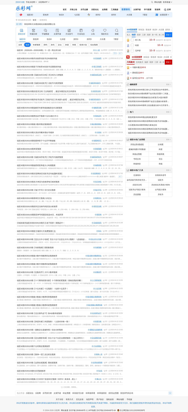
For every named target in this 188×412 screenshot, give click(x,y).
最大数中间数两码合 (93, 256)
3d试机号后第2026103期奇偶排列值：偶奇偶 (32, 61)
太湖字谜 (137, 9)
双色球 (45, 15)
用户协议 (100, 399)
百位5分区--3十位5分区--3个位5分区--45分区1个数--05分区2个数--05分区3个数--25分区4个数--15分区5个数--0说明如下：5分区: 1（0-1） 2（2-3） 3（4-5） (70, 374)
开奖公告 (73, 9)
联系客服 (166, 2)
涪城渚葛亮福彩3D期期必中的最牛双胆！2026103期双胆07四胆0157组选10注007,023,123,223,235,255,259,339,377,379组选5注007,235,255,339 (68, 226)
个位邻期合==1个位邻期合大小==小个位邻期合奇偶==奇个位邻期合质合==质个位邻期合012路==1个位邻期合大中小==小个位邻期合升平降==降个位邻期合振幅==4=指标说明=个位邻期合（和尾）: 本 (70, 349)
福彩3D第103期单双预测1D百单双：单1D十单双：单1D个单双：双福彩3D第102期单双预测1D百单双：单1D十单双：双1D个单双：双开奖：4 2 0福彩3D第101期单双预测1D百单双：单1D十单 (70, 152)
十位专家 (97, 288)
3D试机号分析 (78, 393)
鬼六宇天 (97, 190)
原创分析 (21, 31)
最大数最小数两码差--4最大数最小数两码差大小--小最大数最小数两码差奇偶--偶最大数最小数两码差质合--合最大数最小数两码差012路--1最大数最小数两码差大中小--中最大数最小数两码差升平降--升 (70, 308)
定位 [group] (60, 45)
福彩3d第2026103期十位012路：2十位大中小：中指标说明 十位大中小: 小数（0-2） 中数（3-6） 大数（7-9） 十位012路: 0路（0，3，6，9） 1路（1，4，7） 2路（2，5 (70, 119)
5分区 (99, 371)
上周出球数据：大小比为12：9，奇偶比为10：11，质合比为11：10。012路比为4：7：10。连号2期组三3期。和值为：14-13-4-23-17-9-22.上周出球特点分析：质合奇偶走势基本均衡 (64, 53)
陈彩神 (98, 215)
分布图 (160, 144)
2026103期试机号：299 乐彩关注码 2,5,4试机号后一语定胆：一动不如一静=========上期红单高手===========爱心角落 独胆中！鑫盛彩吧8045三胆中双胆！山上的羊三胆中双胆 (67, 176)
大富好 (98, 132)
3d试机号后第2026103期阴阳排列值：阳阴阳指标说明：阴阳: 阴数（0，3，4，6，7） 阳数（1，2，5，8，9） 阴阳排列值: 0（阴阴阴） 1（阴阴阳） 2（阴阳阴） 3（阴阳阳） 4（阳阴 (70, 70)
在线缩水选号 (160, 175)
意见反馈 (79, 399)
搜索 (117, 31)
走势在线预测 (96, 362)
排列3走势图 (113, 393)
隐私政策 (110, 399)
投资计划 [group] (83, 45)
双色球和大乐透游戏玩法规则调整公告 (39, 24)
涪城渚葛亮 (96, 223)
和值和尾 (160, 154)
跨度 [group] (67, 45)
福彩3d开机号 (95, 157)
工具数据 (114, 9)
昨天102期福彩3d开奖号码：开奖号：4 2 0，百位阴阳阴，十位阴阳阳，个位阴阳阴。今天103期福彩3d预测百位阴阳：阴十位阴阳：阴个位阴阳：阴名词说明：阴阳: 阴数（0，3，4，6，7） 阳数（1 (70, 341)
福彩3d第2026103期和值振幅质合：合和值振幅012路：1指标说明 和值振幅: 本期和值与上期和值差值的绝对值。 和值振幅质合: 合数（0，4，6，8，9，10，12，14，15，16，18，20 (70, 111)
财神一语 (98, 354)
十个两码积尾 (95, 280)
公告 (93, 31)
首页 (64, 9)
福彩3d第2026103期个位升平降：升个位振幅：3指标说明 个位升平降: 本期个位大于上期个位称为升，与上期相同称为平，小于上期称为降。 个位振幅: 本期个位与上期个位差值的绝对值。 (70, 144)
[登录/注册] (20, 2)
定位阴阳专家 (95, 338)
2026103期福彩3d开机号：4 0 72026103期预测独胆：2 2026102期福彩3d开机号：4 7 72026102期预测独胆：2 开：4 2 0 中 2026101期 (64, 160)
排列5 (113, 15)
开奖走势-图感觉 (137, 144)
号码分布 (137, 159)
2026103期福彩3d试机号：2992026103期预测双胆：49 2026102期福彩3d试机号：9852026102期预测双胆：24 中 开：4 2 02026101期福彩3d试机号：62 (70, 86)
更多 (168, 84)
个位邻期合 (96, 346)
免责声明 (89, 399)
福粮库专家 (96, 108)
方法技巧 (69, 31)
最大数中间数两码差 (93, 264)
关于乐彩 (59, 399)
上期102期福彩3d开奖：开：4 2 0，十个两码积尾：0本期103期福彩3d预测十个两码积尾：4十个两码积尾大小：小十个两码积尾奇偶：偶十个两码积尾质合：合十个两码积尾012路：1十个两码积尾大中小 (70, 283)
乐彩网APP (43, 2)
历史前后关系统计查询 (160, 185)
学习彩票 (147, 9)
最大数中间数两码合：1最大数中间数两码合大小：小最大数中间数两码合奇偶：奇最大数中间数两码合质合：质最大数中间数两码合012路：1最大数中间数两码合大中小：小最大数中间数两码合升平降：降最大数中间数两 (70, 259)
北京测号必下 (95, 313)
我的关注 (104, 31)
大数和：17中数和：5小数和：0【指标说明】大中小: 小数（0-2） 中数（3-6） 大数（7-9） (49, 275)
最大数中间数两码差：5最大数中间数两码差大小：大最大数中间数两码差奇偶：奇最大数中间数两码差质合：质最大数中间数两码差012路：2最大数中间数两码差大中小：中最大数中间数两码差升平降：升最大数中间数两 (70, 267)
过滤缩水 (137, 175)
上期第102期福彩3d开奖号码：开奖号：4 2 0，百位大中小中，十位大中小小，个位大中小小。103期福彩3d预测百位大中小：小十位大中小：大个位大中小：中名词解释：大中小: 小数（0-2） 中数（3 (70, 242)
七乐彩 (77, 15)
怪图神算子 (96, 141)
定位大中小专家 (95, 239)
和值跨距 (137, 164)
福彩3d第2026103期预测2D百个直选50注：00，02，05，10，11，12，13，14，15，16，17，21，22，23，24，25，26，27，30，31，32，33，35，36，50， (70, 382)
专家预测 (97, 247)
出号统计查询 (160, 190)
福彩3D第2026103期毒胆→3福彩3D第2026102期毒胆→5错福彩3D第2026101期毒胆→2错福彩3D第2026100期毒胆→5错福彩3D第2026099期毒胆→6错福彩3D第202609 (70, 234)
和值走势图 (137, 154)
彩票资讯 (126, 9)
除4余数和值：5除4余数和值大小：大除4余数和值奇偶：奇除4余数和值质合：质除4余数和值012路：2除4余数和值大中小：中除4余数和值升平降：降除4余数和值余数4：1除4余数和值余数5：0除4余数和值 (70, 316)
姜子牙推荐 (96, 67)
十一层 (96, 50)
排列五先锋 (96, 206)
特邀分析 (33, 31)
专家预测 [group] (36, 45)
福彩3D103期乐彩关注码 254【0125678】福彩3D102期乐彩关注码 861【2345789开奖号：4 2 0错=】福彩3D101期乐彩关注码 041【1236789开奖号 (69, 94)
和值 (160, 164)
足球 (167, 9)
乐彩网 (38, 393)
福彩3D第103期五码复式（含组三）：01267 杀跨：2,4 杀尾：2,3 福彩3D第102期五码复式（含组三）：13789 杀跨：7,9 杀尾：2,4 (62, 135)
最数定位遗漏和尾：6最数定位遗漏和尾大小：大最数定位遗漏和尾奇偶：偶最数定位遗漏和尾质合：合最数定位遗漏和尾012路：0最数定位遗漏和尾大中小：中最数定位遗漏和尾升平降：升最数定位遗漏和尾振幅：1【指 (70, 333)
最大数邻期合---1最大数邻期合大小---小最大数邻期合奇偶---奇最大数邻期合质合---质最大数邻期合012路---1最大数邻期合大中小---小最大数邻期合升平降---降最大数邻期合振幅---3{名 (70, 127)
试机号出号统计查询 (137, 190)
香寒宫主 (97, 198)
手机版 (129, 399)
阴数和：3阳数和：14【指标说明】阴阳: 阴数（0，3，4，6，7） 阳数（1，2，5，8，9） (48, 250)
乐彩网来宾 (96, 173)
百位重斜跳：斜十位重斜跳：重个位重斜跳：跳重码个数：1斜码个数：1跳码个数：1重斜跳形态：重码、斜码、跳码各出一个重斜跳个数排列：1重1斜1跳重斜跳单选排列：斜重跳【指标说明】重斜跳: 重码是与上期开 (70, 366)
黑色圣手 (97, 116)
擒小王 (98, 379)
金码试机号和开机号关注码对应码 (138, 180)
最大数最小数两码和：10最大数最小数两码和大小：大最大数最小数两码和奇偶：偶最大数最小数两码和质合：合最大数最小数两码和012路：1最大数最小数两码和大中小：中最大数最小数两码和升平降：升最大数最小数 (70, 300)
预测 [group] (27, 45)
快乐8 (61, 15)
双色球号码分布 (126, 393)
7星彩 (145, 15)
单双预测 (97, 149)
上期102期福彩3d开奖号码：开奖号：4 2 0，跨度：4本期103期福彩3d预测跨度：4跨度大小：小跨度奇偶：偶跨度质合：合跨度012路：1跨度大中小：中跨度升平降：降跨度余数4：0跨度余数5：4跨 (70, 324)
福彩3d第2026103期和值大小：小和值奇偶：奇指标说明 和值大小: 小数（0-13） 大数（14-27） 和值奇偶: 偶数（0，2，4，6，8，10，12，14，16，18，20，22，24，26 (70, 168)
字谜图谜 (45, 31)
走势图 (104, 9)
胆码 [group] (45, 45)
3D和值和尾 (90, 393)
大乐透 (129, 15)
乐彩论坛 (95, 9)
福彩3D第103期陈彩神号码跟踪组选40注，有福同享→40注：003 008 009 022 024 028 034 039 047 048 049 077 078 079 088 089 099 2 (64, 218)
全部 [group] (20, 45)
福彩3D (30, 15)
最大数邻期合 (95, 124)
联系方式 (69, 399)
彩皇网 (157, 9)
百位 (160, 159)
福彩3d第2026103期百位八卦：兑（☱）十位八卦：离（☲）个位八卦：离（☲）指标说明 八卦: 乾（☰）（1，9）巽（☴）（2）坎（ (63, 201)
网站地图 (158, 2)
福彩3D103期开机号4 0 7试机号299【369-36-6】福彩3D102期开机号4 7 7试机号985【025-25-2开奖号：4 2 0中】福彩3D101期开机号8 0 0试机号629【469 (70, 102)
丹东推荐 (97, 58)
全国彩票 (163, 15)
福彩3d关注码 (95, 75)
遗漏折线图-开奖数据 (137, 149)
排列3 (98, 15)
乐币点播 (84, 9)
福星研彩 (97, 165)
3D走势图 (66, 393)
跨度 (160, 149)
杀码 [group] (52, 45)
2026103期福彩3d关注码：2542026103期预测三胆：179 (37, 78)
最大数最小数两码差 (94, 305)
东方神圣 (97, 182)
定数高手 (97, 272)
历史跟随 (137, 194)
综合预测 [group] (94, 45)
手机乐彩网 (30, 2)
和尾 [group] (74, 45)
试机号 (160, 180)
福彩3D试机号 (95, 83)
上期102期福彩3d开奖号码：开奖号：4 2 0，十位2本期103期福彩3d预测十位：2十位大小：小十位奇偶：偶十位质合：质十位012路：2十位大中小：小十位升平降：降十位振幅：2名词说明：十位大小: (70, 292)
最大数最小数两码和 (93, 297)
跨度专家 (97, 321)
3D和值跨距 (102, 393)
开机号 (160, 194)
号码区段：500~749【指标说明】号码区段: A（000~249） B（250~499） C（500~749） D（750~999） (53, 209)
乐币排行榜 (47, 393)
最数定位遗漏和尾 (95, 330)
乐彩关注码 (96, 91)
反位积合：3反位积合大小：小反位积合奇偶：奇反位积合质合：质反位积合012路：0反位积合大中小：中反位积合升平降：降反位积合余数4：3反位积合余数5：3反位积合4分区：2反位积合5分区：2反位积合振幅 (70, 357)
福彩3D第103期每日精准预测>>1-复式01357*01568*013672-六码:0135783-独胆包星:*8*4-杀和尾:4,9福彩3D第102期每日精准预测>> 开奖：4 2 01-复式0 (70, 185)
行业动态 (81, 31)
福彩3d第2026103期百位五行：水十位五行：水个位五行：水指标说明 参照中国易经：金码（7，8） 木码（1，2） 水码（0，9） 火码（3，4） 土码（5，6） (70, 193)
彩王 (98, 231)
